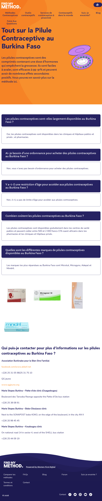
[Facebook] (69, 494)
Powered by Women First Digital (40, 467)
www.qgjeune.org (10, 384)
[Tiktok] (90, 494)
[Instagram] (80, 494)
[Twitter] (75, 494)
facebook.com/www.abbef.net (16, 366)
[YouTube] (85, 494)
